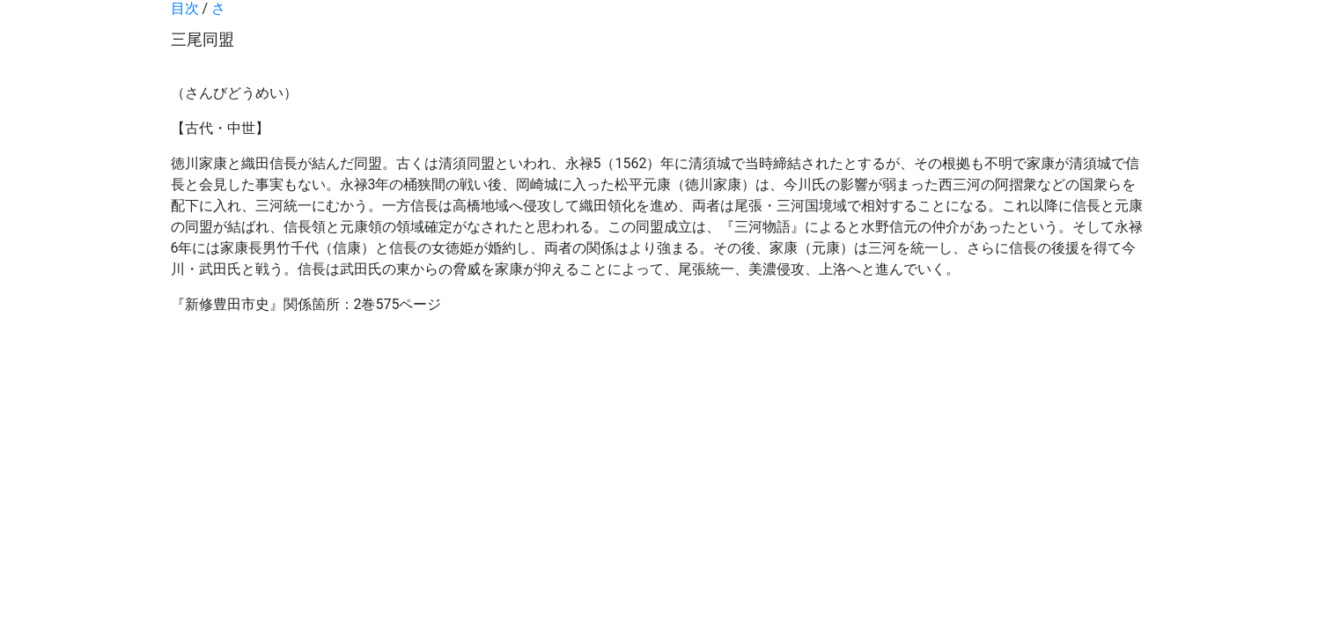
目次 (185, 8)
